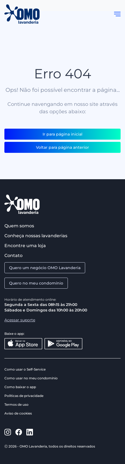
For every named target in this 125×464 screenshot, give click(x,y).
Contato (13, 255)
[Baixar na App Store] (23, 343)
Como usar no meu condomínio (31, 378)
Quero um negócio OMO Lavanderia (44, 267)
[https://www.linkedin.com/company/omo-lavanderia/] (29, 432)
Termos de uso (16, 404)
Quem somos (19, 225)
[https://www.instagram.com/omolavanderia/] (7, 432)
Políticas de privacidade (23, 396)
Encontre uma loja (25, 245)
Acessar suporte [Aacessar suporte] (19, 319)
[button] (117, 14)
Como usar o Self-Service (25, 369)
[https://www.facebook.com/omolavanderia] (18, 432)
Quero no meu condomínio (36, 283)
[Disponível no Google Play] (63, 343)
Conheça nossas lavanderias (35, 235)
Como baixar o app (20, 387)
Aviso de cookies (18, 413)
